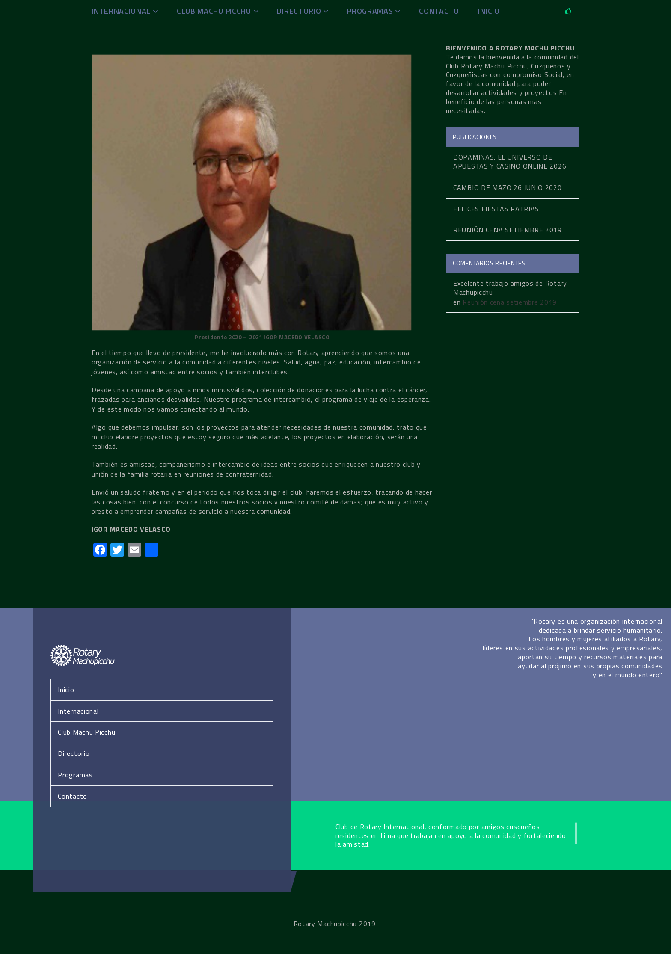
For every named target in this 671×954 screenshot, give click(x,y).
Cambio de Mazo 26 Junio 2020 (507, 187)
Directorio (299, 11)
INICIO (488, 11)
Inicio (66, 689)
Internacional (121, 11)
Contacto (439, 11)
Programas (370, 11)
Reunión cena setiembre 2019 (507, 230)
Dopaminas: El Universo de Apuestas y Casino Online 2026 (509, 161)
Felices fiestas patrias (496, 209)
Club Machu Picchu (214, 11)
